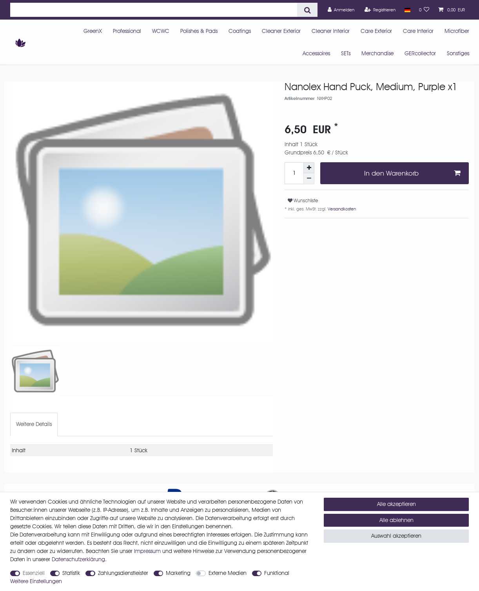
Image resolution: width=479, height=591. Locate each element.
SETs (345, 53)
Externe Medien (228, 573)
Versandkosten (341, 209)
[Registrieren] (380, 10)
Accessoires (316, 53)
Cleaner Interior (331, 31)
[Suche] (307, 10)
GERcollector (420, 53)
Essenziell (34, 573)
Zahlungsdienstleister (123, 573)
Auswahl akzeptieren (396, 536)
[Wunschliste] (424, 10)
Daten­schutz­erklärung (78, 559)
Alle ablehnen (396, 520)
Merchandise (377, 53)
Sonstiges (458, 53)
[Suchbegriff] (153, 10)
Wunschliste (303, 200)
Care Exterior (376, 31)
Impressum (147, 551)
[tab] (34, 424)
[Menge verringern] (308, 178)
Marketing (178, 573)
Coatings (240, 31)
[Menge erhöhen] (308, 167)
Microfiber (457, 31)
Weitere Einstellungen (36, 581)
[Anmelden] (341, 10)
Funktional (276, 573)
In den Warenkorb (412, 173)
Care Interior (418, 31)
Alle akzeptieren (396, 504)
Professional (127, 31)
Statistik (71, 573)
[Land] (407, 10)
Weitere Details (34, 424)
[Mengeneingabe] (294, 173)
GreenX (92, 31)
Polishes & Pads (199, 31)
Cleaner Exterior (281, 31)
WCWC (160, 31)
